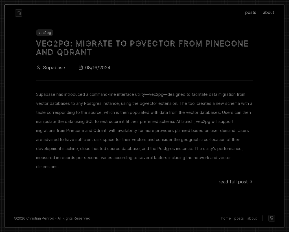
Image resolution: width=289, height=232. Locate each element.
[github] (271, 218)
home (226, 218)
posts (250, 12)
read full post (235, 182)
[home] (18, 13)
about (268, 12)
